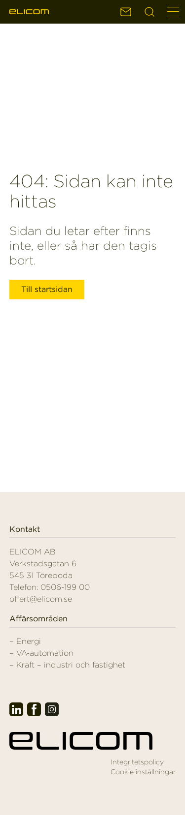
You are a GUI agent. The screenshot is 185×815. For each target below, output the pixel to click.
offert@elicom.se (40, 599)
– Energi (25, 641)
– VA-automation (41, 653)
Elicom (29, 11)
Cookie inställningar (143, 772)
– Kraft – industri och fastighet (67, 664)
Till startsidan (47, 289)
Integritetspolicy (137, 762)
